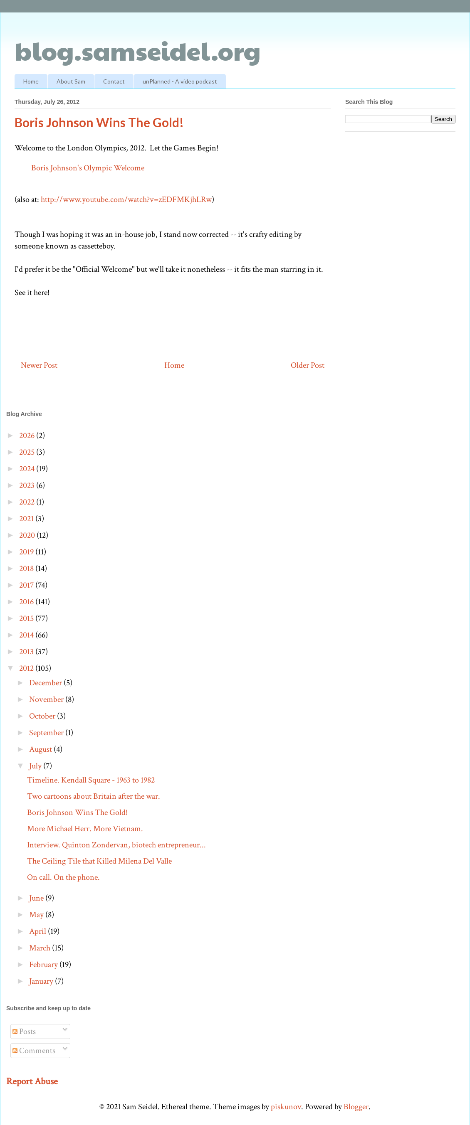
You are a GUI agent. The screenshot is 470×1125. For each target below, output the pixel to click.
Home (31, 81)
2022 (27, 502)
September (47, 732)
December (46, 682)
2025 (27, 452)
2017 (27, 585)
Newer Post (39, 365)
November (47, 699)
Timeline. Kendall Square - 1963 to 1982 (91, 780)
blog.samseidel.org (138, 50)
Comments (33, 1050)
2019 (27, 551)
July (36, 766)
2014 (27, 635)
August (41, 749)
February (44, 964)
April (38, 931)
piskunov (286, 1106)
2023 (27, 485)
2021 (27, 518)
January (42, 981)
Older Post (307, 365)
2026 (27, 435)
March (40, 948)
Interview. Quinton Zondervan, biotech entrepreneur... (116, 844)
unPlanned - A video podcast (180, 81)
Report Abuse (32, 1081)
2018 (27, 568)
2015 (27, 618)
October (43, 716)
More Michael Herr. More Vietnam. (85, 828)
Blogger (356, 1106)
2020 (28, 535)
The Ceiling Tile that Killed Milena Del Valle (99, 861)
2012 (27, 668)
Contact (114, 81)
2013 (27, 651)
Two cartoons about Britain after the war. (93, 796)
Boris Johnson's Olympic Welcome (87, 167)
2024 (27, 468)
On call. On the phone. (63, 877)
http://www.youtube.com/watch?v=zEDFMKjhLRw (126, 199)
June (37, 898)
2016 (27, 601)
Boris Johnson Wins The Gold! (77, 812)
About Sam (71, 81)
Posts (24, 1031)
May (37, 914)
